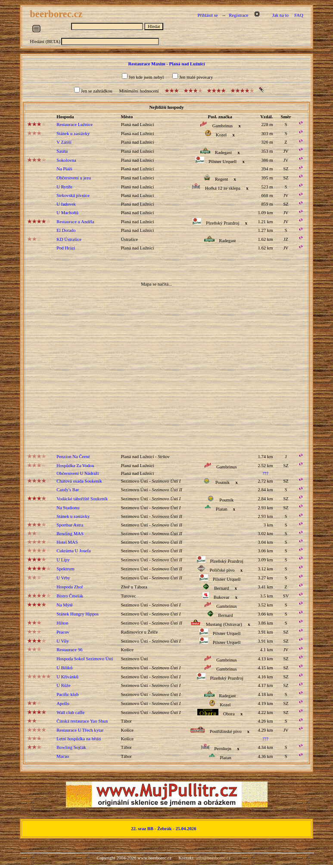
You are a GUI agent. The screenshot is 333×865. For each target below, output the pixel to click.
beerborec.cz (57, 14)
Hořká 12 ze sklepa (222, 188)
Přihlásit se (208, 15)
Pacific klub (67, 694)
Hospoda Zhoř (69, 587)
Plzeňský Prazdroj (222, 223)
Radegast (223, 152)
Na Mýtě (64, 605)
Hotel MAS (67, 542)
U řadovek (66, 204)
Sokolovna (66, 160)
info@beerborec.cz (213, 858)
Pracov (62, 632)
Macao (62, 756)
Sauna (62, 151)
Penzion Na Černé (73, 456)
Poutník (222, 482)
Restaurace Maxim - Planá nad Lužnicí (166, 64)
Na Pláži (64, 168)
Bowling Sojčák (71, 747)
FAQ (298, 15)
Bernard (221, 588)
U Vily (62, 641)
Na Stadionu (67, 507)
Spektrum (65, 568)
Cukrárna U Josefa (73, 550)
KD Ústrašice (68, 239)
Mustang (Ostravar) (224, 624)
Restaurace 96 (69, 649)
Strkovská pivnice (73, 195)
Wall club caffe (70, 712)
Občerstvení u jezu (73, 177)
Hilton (62, 623)
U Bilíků (64, 667)
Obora (229, 713)
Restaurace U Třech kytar (79, 730)
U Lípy (63, 559)
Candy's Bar (67, 489)
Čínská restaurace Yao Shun (82, 721)
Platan (221, 509)
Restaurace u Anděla (75, 221)
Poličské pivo (222, 570)
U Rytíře (64, 187)
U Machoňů (67, 212)
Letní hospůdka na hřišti (78, 738)
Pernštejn (222, 748)
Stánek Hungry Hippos (77, 614)
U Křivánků (67, 676)
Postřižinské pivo (226, 731)
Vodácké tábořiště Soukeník (82, 498)
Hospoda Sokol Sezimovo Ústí (84, 658)
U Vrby (63, 578)
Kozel (221, 134)
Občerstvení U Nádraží (77, 473)
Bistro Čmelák (69, 596)
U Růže (63, 685)
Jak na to (280, 15)
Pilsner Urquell (223, 161)
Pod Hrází (65, 248)
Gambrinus (222, 125)
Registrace (238, 15)
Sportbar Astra (69, 525)
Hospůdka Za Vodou (75, 465)
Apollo (62, 703)
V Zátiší (63, 142)
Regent (221, 179)
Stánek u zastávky (73, 133)
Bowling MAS (69, 533)
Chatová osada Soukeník (79, 481)
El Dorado (65, 230)
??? (265, 473)
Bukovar (222, 597)
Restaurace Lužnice (74, 124)
